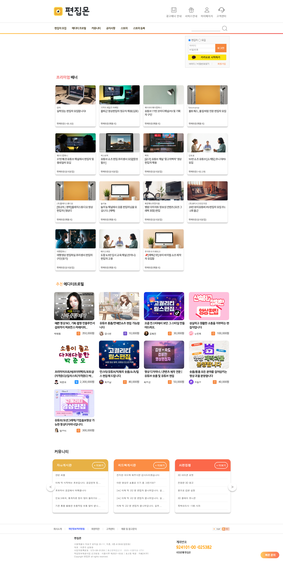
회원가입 (221, 63)
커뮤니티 (96, 28)
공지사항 (110, 28)
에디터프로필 (70, 284)
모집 (203, 40)
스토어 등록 (139, 28)
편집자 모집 (60, 28)
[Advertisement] (118, 52)
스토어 (124, 28)
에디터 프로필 (79, 28)
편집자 (194, 40)
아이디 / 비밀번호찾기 (199, 63)
